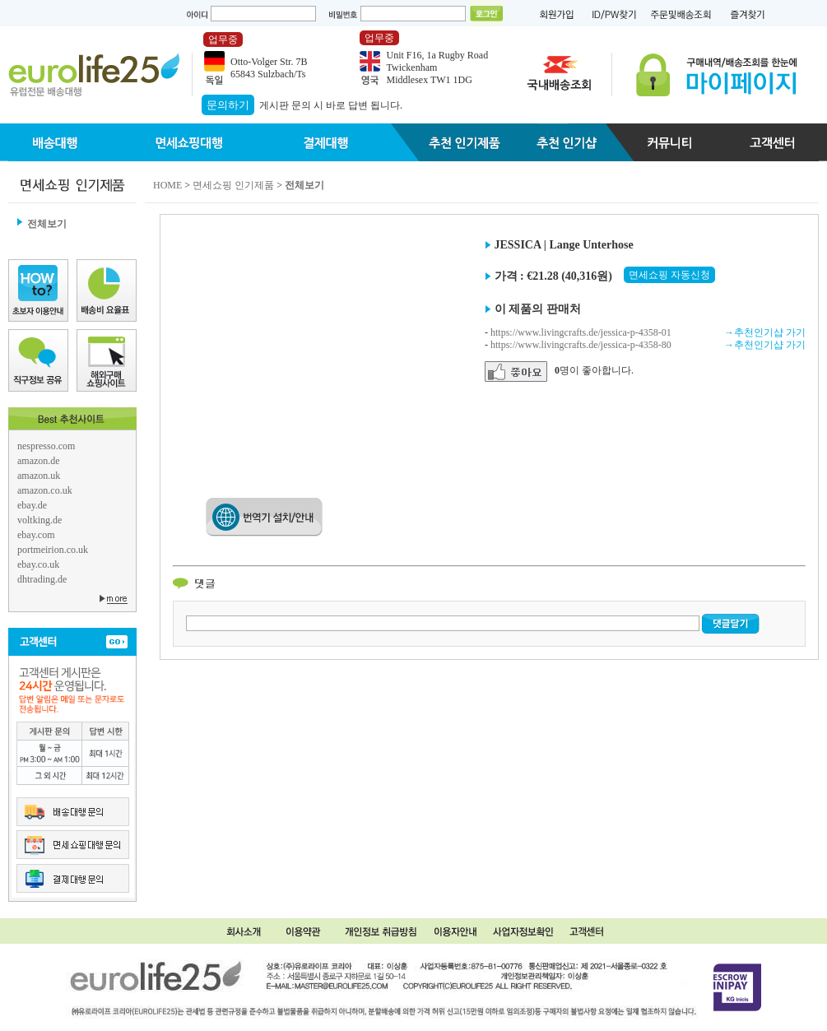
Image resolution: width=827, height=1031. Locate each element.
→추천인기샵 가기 (765, 332)
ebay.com (36, 535)
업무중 (223, 39)
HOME (167, 185)
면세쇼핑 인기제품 (233, 185)
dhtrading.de (42, 579)
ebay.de (32, 505)
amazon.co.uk (44, 490)
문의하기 (228, 105)
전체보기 (47, 224)
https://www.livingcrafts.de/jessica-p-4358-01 (580, 332)
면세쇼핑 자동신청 (669, 275)
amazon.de (38, 461)
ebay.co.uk (38, 564)
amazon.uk (38, 475)
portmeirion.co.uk (52, 549)
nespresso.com (46, 446)
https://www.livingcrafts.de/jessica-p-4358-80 (580, 345)
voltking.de (39, 520)
